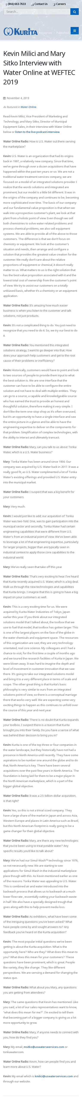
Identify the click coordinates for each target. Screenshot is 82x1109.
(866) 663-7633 (15, 4)
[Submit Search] (74, 11)
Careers (59, 4)
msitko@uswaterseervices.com (44, 1047)
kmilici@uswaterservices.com (54, 1076)
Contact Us (39, 4)
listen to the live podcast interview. (37, 132)
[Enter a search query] (37, 11)
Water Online (28, 107)
